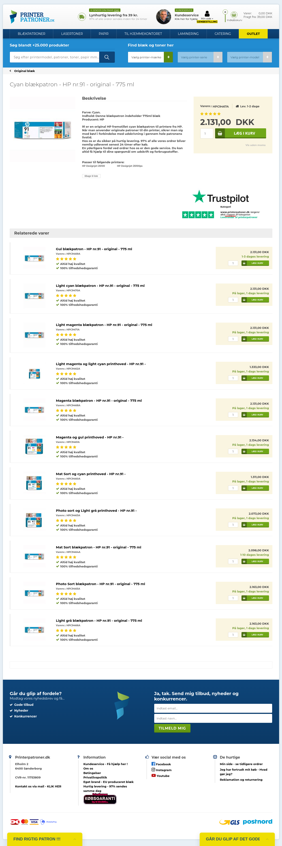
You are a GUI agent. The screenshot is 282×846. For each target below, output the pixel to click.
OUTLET (253, 34)
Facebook (161, 764)
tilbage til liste (91, 176)
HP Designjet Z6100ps (130, 166)
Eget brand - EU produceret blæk (108, 782)
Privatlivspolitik (95, 777)
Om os (88, 768)
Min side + (207, 16)
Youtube (160, 775)
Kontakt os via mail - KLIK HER (38, 786)
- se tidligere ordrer (241, 764)
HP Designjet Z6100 (93, 166)
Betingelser (92, 773)
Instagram (161, 770)
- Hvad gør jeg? (243, 772)
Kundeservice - (105, 764)
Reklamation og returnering (241, 779)
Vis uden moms (255, 145)
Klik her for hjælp (186, 19)
